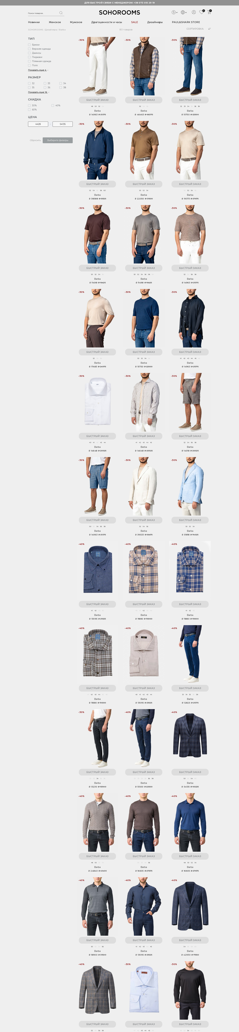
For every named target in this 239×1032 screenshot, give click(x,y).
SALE (134, 22)
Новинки (34, 22)
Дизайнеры (155, 22)
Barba (97, 110)
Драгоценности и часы (106, 22)
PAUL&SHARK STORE (186, 22)
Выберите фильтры (57, 140)
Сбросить (35, 140)
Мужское (76, 22)
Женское (55, 22)
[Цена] (38, 124)
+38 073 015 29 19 (144, 2)
